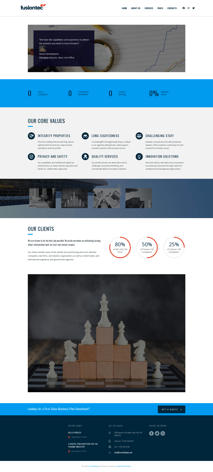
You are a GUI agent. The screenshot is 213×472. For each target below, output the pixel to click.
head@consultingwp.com (123, 452)
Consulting (92, 466)
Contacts (172, 8)
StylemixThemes (124, 466)
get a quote (172, 409)
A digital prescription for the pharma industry (83, 445)
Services (149, 8)
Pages (160, 8)
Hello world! (74, 432)
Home (124, 8)
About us (135, 8)
